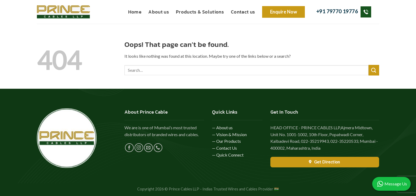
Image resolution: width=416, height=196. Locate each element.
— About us (222, 127)
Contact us (243, 11)
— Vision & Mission (229, 134)
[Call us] (158, 147)
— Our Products (226, 141)
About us (158, 11)
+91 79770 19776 (343, 11)
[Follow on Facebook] (129, 147)
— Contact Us (224, 147)
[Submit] (374, 70)
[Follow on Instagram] (139, 147)
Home (134, 11)
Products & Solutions (200, 11)
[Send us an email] (148, 147)
